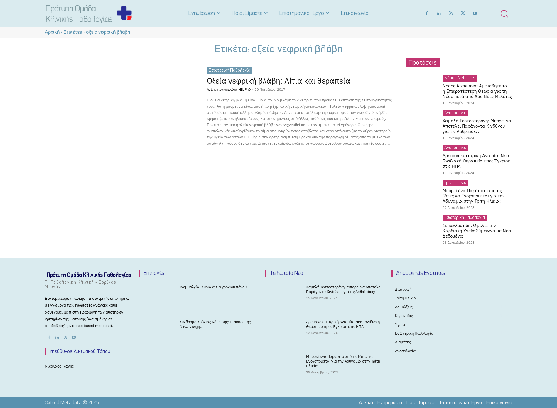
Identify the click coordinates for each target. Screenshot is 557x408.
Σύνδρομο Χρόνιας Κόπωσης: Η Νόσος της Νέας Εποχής (215, 324)
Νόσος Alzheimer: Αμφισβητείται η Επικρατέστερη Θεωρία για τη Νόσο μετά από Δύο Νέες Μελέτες (477, 91)
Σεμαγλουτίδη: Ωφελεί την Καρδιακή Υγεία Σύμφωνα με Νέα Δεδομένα (477, 231)
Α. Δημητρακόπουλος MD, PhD (229, 89)
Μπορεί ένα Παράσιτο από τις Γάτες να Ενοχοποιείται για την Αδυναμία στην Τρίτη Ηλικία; (474, 196)
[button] (504, 13)
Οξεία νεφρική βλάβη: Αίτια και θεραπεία (284, 80)
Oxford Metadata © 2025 (72, 403)
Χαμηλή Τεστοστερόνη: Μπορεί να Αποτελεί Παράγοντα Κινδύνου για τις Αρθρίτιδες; (477, 126)
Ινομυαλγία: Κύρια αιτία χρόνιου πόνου (213, 287)
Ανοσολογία (455, 113)
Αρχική (52, 32)
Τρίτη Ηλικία (455, 183)
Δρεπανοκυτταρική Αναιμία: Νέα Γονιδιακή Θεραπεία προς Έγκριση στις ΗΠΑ (477, 161)
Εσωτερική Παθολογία (229, 70)
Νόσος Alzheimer (459, 78)
